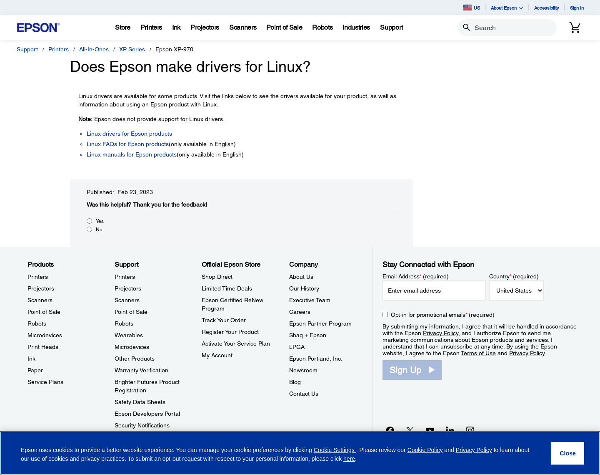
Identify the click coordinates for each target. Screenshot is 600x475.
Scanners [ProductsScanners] (40, 300)
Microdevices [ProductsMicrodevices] (45, 335)
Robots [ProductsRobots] (37, 323)
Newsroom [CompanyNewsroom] (303, 370)
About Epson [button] (507, 7)
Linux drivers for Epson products (129, 133)
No (99, 229)
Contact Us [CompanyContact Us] (303, 393)
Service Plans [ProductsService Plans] (45, 382)
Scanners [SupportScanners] (127, 300)
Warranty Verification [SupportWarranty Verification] (141, 370)
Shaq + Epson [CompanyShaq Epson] (307, 335)
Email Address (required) (415, 276)
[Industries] (356, 27)
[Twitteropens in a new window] (410, 430)
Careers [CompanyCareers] (299, 311)
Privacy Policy (440, 333)
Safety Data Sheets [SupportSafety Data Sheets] (140, 402)
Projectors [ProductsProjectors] (41, 288)
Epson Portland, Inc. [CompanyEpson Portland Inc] (315, 358)
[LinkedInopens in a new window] (450, 430)
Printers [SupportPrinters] (125, 276)
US (471, 7)
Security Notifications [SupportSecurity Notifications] (142, 425)
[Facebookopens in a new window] (390, 430)
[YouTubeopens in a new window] (430, 430)
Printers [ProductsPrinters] (38, 276)
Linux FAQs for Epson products (128, 144)
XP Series (132, 49)
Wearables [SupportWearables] (129, 335)
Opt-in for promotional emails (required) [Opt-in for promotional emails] (443, 314)
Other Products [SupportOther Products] (135, 358)
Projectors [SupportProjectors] (128, 288)
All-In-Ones (94, 49)
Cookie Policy (425, 450)
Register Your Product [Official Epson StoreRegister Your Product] (230, 331)
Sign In (577, 7)
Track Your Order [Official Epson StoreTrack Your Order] (224, 320)
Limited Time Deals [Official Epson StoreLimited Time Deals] (227, 288)
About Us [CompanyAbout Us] (301, 276)
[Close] (567, 453)
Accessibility (546, 7)
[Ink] (176, 27)
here (349, 458)
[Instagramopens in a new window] (470, 430)
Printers (58, 49)
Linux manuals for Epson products (132, 154)
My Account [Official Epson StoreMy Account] (217, 355)
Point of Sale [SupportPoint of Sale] (131, 311)
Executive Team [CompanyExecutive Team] (309, 300)
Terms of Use (478, 353)
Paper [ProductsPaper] (35, 370)
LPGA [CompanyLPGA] (297, 347)
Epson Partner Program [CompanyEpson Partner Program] (320, 323)
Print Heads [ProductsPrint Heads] (43, 347)
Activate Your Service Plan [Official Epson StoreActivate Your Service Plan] (236, 343)
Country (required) (514, 276)
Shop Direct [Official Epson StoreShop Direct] (217, 276)
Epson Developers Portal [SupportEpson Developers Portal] (147, 413)
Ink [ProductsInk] (31, 358)
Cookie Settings (335, 450)
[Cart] (575, 27)
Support (27, 49)
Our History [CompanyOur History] (304, 288)
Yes (100, 221)
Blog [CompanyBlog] (295, 382)
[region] (300, 453)
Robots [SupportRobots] (124, 323)
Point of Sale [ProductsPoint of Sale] (44, 311)
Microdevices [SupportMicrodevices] (132, 347)
